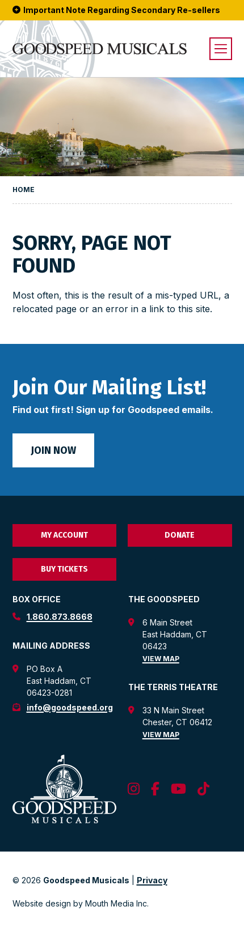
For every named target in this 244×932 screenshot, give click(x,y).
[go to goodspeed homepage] (99, 48)
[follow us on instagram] (134, 789)
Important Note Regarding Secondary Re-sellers (116, 10)
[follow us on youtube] (178, 789)
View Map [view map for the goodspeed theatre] (160, 658)
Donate (180, 535)
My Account (64, 535)
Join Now (53, 450)
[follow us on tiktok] (203, 789)
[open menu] (220, 48)
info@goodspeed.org (70, 707)
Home (23, 189)
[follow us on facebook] (155, 789)
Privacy (152, 880)
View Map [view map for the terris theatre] (160, 734)
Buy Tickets (64, 569)
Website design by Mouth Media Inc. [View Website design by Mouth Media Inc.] (80, 903)
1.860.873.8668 (59, 617)
